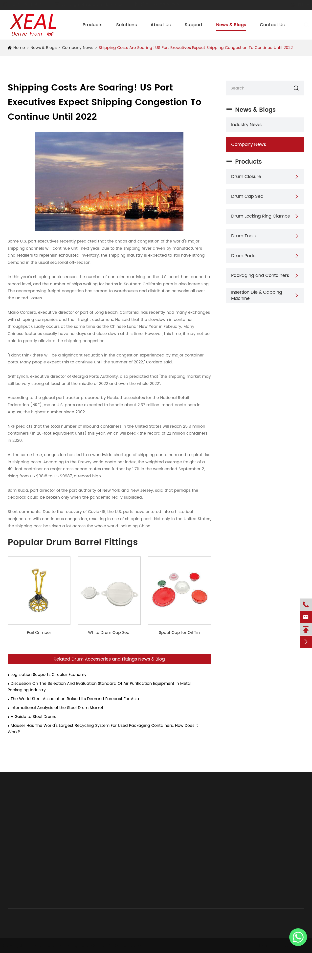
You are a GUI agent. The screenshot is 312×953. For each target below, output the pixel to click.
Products (93, 24)
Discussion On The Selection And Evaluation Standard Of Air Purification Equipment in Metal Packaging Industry (99, 686)
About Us (161, 24)
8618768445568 (26, 4)
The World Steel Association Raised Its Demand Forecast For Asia (75, 699)
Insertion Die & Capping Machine (256, 295)
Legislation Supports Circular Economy (49, 674)
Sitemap (262, 945)
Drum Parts (243, 256)
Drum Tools (243, 236)
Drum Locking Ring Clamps (260, 216)
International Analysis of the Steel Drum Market (57, 708)
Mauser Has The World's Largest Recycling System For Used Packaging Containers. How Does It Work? (103, 728)
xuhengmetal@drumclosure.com (95, 4)
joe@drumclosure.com (162, 4)
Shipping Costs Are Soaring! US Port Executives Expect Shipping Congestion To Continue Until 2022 (196, 47)
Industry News (246, 125)
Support (193, 24)
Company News (77, 47)
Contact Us (272, 24)
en (295, 5)
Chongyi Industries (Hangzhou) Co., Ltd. (68, 945)
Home (19, 47)
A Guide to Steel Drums (33, 716)
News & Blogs (231, 24)
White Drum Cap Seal (109, 633)
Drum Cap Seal (248, 196)
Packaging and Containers (260, 275)
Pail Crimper (39, 633)
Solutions (126, 24)
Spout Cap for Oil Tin (179, 633)
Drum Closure (246, 177)
